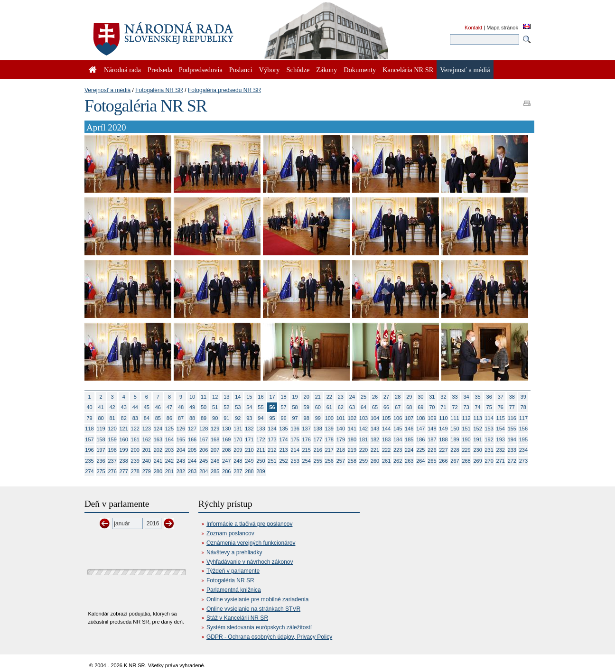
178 (329, 439)
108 (420, 418)
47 (169, 407)
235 (89, 461)
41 (100, 407)
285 (215, 471)
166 (192, 439)
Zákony (326, 70)
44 (135, 407)
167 (203, 439)
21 (318, 397)
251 (272, 461)
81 (112, 418)
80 (100, 418)
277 (124, 471)
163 (158, 439)
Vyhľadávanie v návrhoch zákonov (249, 562)
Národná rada (122, 70)
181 (363, 439)
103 (363, 418)
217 (329, 450)
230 (477, 450)
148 (432, 428)
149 (443, 428)
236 (100, 461)
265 (432, 461)
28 (398, 397)
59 (306, 407)
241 (158, 461)
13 (226, 397)
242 (169, 461)
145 (397, 428)
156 (523, 428)
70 (432, 407)
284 (203, 471)
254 (306, 461)
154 (500, 428)
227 (443, 450)
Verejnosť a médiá (107, 90)
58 (295, 407)
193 (500, 439)
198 (112, 450)
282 (181, 471)
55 (260, 407)
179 (340, 439)
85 (158, 418)
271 (500, 461)
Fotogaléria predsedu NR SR (224, 90)
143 (375, 428)
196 (89, 450)
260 (375, 461)
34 (466, 397)
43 (124, 407)
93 (249, 418)
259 (363, 461)
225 (420, 450)
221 (375, 450)
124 (158, 428)
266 (443, 461)
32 (443, 397)
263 (409, 461)
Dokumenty (360, 70)
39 (523, 397)
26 (375, 397)
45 (146, 407)
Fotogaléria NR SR (159, 90)
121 (124, 428)
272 (512, 461)
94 (260, 418)
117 (523, 418)
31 (432, 397)
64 (363, 407)
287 (237, 471)
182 (375, 439)
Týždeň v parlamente (233, 571)
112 (466, 418)
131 (237, 428)
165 (181, 439)
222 (386, 450)
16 (260, 397)
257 (340, 461)
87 (181, 418)
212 (272, 450)
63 (352, 407)
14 (238, 397)
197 (100, 450)
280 (158, 471)
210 (249, 450)
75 (489, 407)
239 (135, 461)
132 (249, 428)
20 (306, 397)
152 (477, 428)
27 (386, 397)
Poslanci (240, 70)
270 (489, 461)
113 (477, 418)
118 (89, 428)
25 (363, 397)
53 (238, 407)
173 (272, 439)
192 (489, 439)
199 (124, 450)
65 (375, 407)
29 (409, 397)
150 (454, 428)
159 (112, 439)
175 (294, 439)
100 (329, 418)
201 (146, 450)
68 (409, 407)
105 (386, 418)
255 (318, 461)
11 (203, 397)
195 (523, 439)
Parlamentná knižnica (233, 590)
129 (215, 428)
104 (375, 418)
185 (409, 439)
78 (523, 407)
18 (283, 397)
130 (226, 428)
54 (249, 407)
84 (146, 418)
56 (272, 407)
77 (512, 407)
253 (294, 461)
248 (237, 461)
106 (397, 418)
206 (203, 450)
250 (260, 461)
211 (260, 450)
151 (466, 428)
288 (249, 471)
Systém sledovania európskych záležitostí (259, 627)
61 (329, 407)
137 (306, 428)
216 (318, 450)
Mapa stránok (502, 27)
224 (409, 450)
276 (112, 471)
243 (181, 461)
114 (489, 418)
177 (318, 439)
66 (386, 407)
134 (272, 428)
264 (420, 461)
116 (512, 418)
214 (294, 450)
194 (512, 439)
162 (146, 439)
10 (192, 397)
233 (512, 450)
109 (432, 418)
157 (89, 439)
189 (454, 439)
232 (500, 450)
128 (203, 428)
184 (397, 439)
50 (203, 407)
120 (112, 428)
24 (352, 397)
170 (237, 439)
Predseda (160, 70)
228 (454, 450)
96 (283, 418)
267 (454, 461)
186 (420, 439)
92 (238, 418)
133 (260, 428)
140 (340, 428)
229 (466, 450)
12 (215, 397)
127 (192, 428)
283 (192, 471)
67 (398, 407)
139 (329, 428)
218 (340, 450)
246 (215, 461)
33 (454, 397)
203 (169, 450)
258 (352, 461)
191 (477, 439)
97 (295, 418)
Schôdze (298, 70)
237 (112, 461)
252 (283, 461)
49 (192, 407)
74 (478, 407)
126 (181, 428)
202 (158, 450)
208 (226, 450)
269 (477, 461)
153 (489, 428)
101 (340, 418)
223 (397, 450)
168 (215, 439)
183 (386, 439)
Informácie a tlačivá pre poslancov (249, 524)
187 (432, 439)
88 (192, 418)
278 (135, 471)
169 (226, 439)
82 (124, 418)
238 (124, 461)
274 (89, 471)
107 (409, 418)
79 (89, 418)
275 (100, 471)
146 (409, 428)
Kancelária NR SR (407, 70)
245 (203, 461)
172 (260, 439)
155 (512, 428)
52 (226, 407)
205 (192, 450)
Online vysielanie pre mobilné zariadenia (257, 599)
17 (272, 397)
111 (454, 418)
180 (352, 439)
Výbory (269, 70)
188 (443, 439)
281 (169, 471)
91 (226, 418)
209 (237, 450)
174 (283, 439)
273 (523, 461)
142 (363, 428)
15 (249, 397)
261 (386, 461)
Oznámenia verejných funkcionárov (250, 543)
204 (181, 450)
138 (318, 428)
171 (249, 439)
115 (500, 418)
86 (169, 418)
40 (89, 407)
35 (478, 397)
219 (352, 450)
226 (432, 450)
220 (363, 450)
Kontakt (473, 27)
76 (500, 407)
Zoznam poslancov (230, 533)
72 (454, 407)
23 (341, 397)
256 (329, 461)
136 (294, 428)
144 (386, 428)
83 (135, 418)
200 (135, 450)
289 (260, 471)
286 (226, 471)
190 (466, 439)
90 (215, 418)
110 (443, 418)
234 (523, 450)
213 (283, 450)
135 (283, 428)
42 (112, 407)
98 (306, 418)
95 (272, 418)
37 (500, 397)
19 (295, 397)
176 (306, 439)
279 (146, 471)
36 (489, 397)
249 (249, 461)
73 (466, 407)
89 (203, 418)
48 (181, 407)
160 (124, 439)
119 (100, 428)
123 (146, 428)
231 (489, 450)
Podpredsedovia (201, 70)
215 (306, 450)
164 (169, 439)
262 (397, 461)
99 (318, 418)
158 (100, 439)
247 (226, 461)
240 (146, 461)
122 (135, 428)
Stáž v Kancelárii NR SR (237, 618)
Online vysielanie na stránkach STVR (253, 609)
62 (341, 407)
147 (420, 428)
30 (420, 397)
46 (158, 407)
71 (443, 407)
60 (318, 407)
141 (352, 428)
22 (329, 397)
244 (192, 461)
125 (169, 428)
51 (215, 407)
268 (466, 461)
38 (512, 397)
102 (352, 418)
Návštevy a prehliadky (234, 552)
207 (215, 450)
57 (283, 407)
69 (420, 407)
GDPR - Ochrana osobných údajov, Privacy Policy (269, 637)
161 (135, 439)
